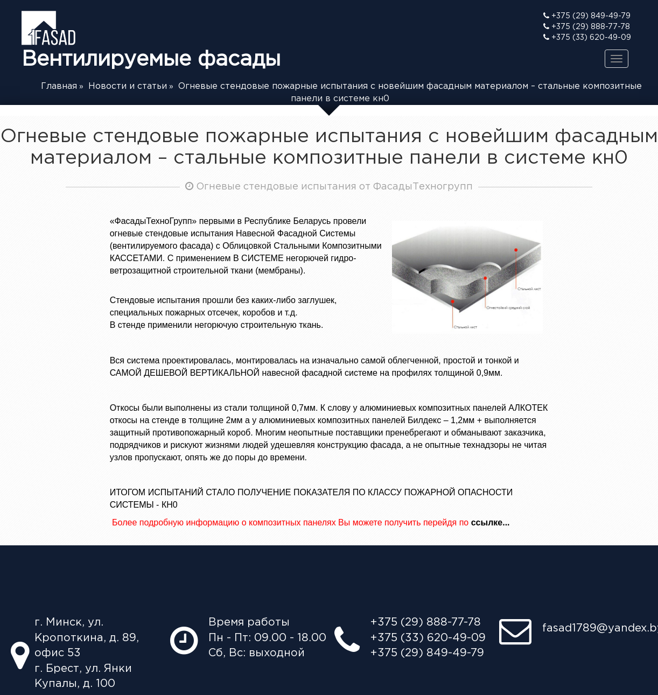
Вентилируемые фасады (151, 40)
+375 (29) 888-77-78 (586, 26)
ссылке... (490, 522)
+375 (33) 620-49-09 (587, 37)
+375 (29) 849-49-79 (587, 15)
